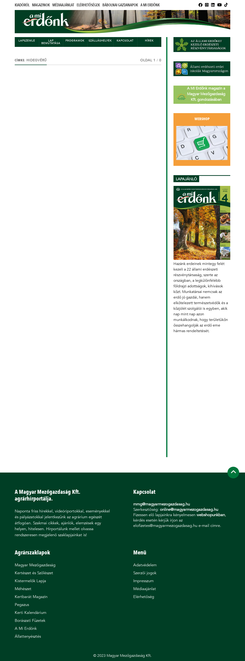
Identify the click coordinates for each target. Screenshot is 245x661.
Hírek (149, 40)
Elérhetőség (143, 596)
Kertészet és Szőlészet (34, 573)
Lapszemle (26, 40)
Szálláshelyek (100, 40)
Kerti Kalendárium (30, 612)
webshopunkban (211, 515)
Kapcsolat (125, 40)
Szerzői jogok (144, 573)
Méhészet (23, 588)
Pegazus (22, 604)
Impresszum (143, 581)
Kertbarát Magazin (31, 596)
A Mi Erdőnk (150, 5)
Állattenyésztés (28, 636)
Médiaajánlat (63, 5)
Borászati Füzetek (30, 620)
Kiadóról (22, 5)
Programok (74, 40)
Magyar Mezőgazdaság (35, 565)
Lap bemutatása (50, 42)
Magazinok (41, 5)
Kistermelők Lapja (30, 581)
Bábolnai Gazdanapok (120, 5)
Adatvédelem (145, 565)
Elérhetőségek (88, 5)
